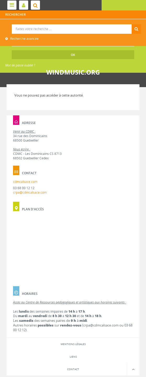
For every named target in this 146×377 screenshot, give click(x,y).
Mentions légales (73, 344)
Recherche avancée (24, 38)
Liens (73, 356)
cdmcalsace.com (25, 181)
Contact (73, 369)
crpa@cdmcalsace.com (30, 192)
